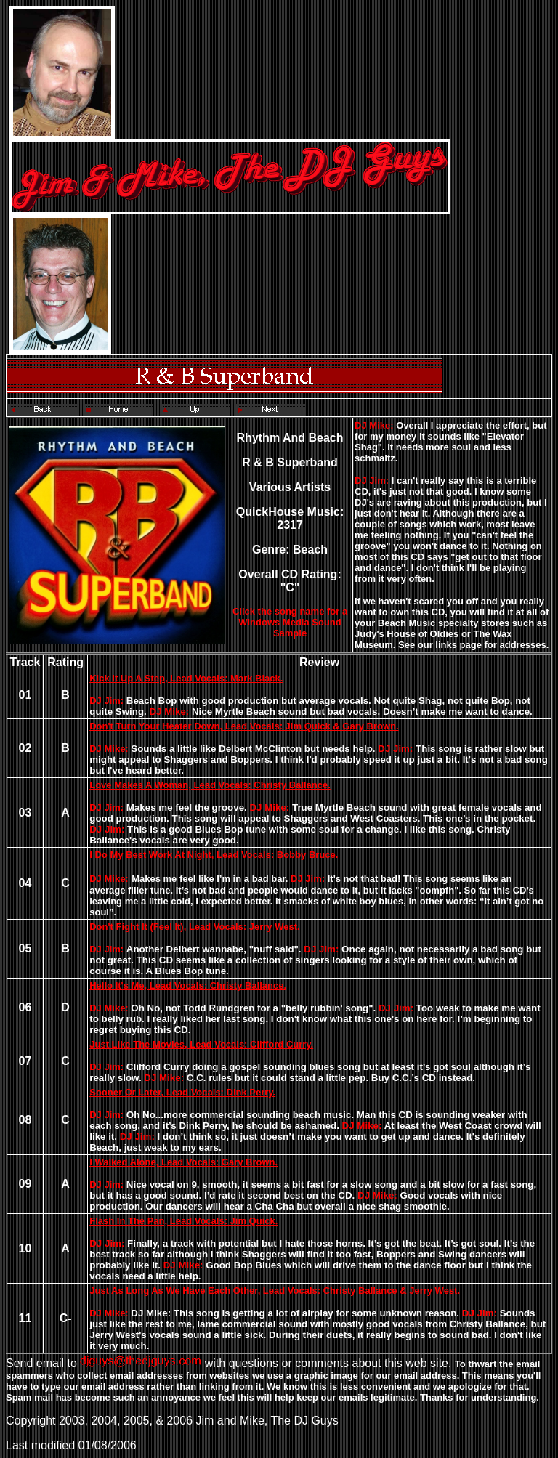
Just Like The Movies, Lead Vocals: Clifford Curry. (201, 1044)
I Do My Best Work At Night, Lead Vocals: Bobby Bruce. (213, 854)
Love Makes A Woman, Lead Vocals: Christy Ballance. (210, 784)
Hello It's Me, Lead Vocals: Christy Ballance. (187, 985)
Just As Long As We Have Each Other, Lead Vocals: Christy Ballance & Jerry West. (274, 1290)
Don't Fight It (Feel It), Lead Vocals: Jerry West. (194, 926)
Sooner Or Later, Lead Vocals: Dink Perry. (182, 1092)
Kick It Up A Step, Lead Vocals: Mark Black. (186, 678)
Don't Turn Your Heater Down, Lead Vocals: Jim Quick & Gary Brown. (243, 726)
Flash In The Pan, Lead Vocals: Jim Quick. (183, 1220)
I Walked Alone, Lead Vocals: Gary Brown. (183, 1162)
